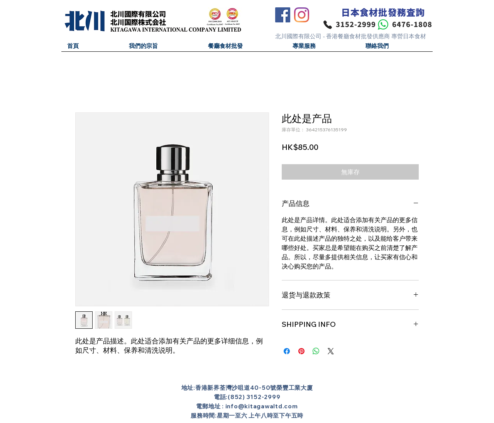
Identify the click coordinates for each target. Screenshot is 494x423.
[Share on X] (330, 351)
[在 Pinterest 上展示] (301, 351)
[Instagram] (301, 14)
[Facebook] (282, 14)
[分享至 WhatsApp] (316, 351)
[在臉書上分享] (286, 351)
